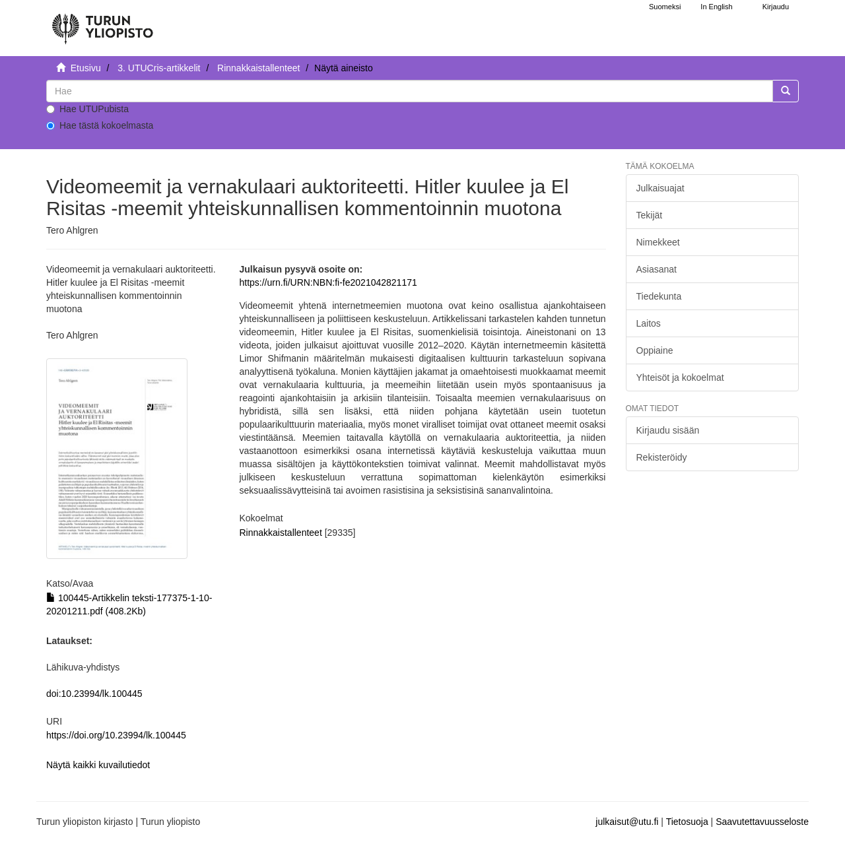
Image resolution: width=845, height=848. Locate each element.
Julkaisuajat (660, 188)
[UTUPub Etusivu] (102, 23)
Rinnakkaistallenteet (258, 68)
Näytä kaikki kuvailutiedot (98, 765)
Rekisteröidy (661, 457)
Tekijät (649, 215)
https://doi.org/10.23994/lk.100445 (116, 735)
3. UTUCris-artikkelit (159, 68)
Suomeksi (665, 7)
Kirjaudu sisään (668, 430)
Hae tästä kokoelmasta (99, 125)
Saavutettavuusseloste (762, 821)
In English (716, 7)
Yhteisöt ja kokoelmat (680, 377)
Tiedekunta (659, 296)
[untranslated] (409, 91)
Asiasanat (656, 269)
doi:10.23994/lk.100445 (94, 693)
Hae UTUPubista (87, 109)
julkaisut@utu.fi (626, 821)
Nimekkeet (658, 242)
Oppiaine (654, 350)
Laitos (648, 323)
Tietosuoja (687, 821)
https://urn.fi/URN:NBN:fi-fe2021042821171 (328, 282)
